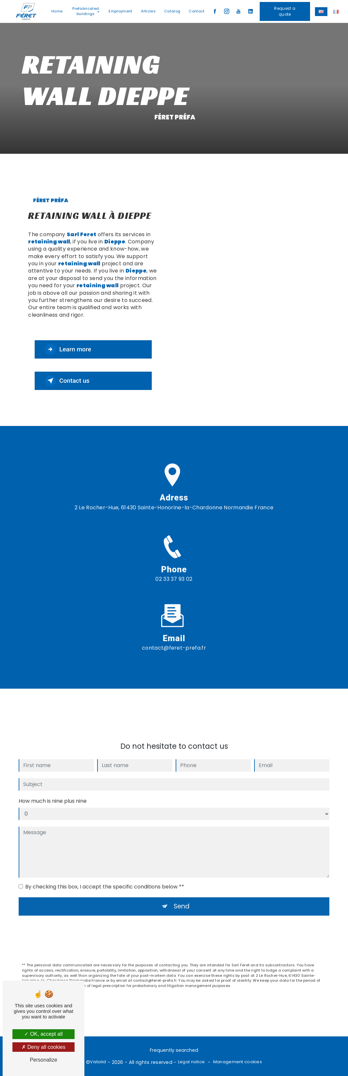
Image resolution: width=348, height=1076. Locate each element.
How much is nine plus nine (53, 793)
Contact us (67, 380)
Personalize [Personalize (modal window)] (43, 1060)
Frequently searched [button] (174, 1050)
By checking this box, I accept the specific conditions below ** (104, 879)
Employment (120, 11)
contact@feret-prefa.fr (174, 640)
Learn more (68, 349)
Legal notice (191, 1062)
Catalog (172, 11)
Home (56, 11)
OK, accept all (43, 1034)
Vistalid (98, 1062)
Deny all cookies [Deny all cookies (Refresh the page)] (43, 1047)
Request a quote (284, 11)
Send (181, 898)
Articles (148, 11)
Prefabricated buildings (85, 11)
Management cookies (237, 1062)
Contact (196, 11)
